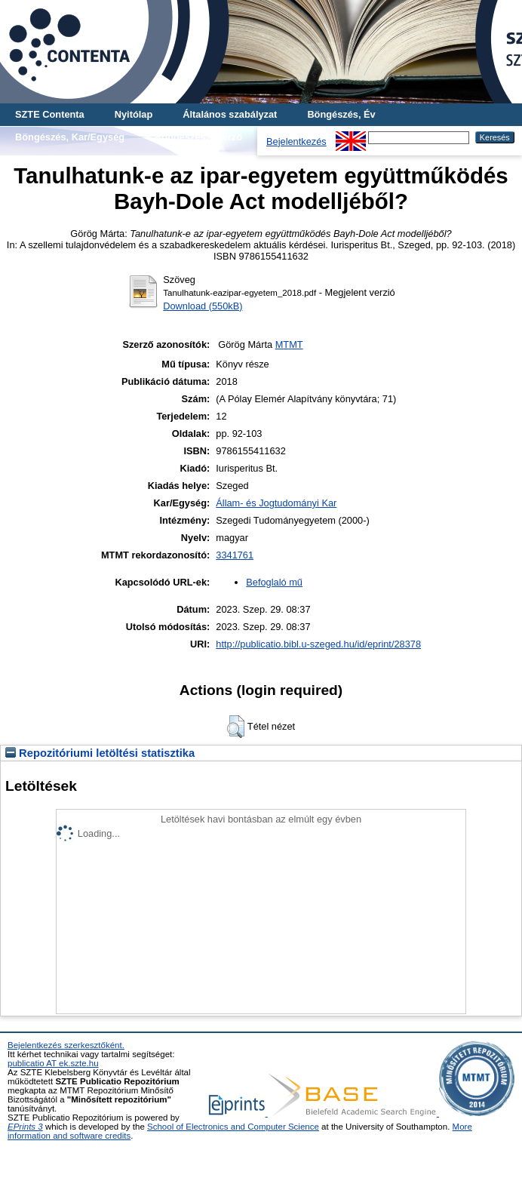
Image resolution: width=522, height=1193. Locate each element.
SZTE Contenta (49, 114)
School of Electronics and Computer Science (233, 1126)
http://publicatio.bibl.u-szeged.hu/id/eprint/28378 (318, 644)
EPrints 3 (25, 1126)
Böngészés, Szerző (198, 137)
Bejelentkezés (296, 141)
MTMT (289, 344)
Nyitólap (133, 114)
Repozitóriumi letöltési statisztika (100, 753)
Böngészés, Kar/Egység (69, 137)
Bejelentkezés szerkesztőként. (66, 1045)
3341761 (234, 555)
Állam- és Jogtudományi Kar (276, 503)
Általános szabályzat (230, 114)
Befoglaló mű (274, 582)
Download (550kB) (202, 306)
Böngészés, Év (341, 114)
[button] (235, 726)
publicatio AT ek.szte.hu (53, 1063)
